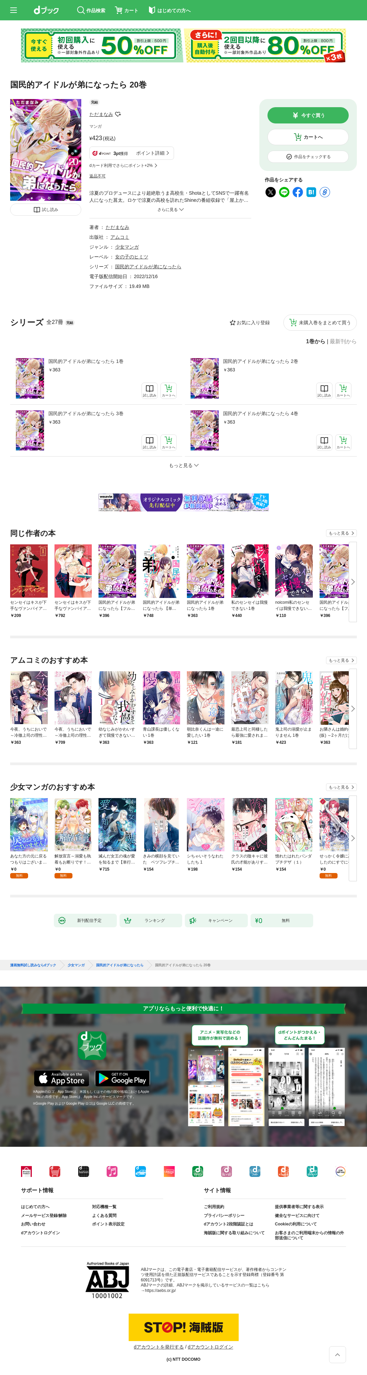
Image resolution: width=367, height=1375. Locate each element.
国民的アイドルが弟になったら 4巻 (260, 413)
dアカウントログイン (40, 1233)
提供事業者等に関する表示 (299, 1206)
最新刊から (343, 341)
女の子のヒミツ (131, 256)
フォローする (117, 114)
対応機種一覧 (104, 1206)
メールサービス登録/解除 (44, 1215)
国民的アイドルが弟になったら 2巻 (260, 361)
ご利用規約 (214, 1206)
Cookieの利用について (296, 1224)
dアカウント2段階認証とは (228, 1224)
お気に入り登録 (253, 322)
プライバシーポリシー (224, 1215)
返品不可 (97, 176)
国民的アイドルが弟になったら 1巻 (86, 361)
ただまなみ (101, 114)
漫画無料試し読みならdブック (33, 965)
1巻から (315, 341)
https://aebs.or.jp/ (160, 1290)
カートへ (313, 137)
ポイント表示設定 (108, 1224)
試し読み (50, 209)
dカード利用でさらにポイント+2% (121, 165)
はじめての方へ (35, 1206)
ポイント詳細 (150, 153)
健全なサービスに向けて (297, 1215)
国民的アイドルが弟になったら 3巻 (86, 413)
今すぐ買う (313, 115)
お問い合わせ (33, 1224)
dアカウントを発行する (159, 1347)
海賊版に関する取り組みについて (234, 1233)
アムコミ (119, 237)
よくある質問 (104, 1215)
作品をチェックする (312, 156)
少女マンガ (127, 247)
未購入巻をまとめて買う (325, 322)
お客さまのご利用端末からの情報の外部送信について (309, 1236)
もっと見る (339, 533)
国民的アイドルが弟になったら (148, 266)
